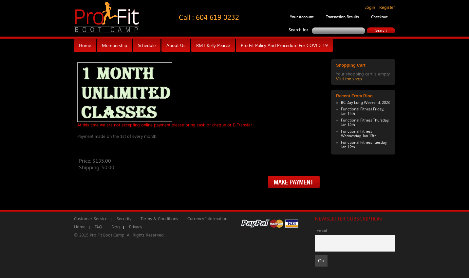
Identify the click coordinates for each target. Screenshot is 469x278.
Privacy (135, 226)
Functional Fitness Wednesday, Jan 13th (359, 133)
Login (370, 7)
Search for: (299, 29)
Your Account (301, 17)
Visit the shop (349, 78)
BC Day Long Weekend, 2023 (365, 102)
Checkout (379, 17)
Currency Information (207, 218)
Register (387, 7)
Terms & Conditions (159, 218)
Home (79, 226)
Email (321, 231)
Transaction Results (342, 17)
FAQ (98, 226)
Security (124, 218)
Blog (115, 226)
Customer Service (90, 218)
